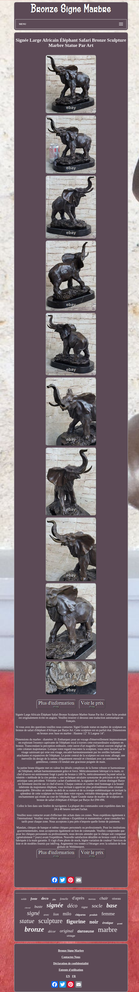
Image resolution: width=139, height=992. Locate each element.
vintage (71, 935)
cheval (28, 907)
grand (119, 923)
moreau (92, 899)
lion (56, 914)
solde (23, 898)
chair (104, 898)
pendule (93, 914)
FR (74, 976)
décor (52, 931)
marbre (107, 929)
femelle (64, 898)
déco (72, 906)
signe (84, 907)
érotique (107, 922)
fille (54, 899)
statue (26, 920)
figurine (75, 921)
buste (38, 906)
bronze (34, 929)
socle (97, 906)
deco (44, 898)
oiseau (116, 898)
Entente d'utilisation (71, 969)
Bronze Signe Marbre (71, 950)
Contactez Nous (71, 957)
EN (68, 976)
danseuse (85, 931)
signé (33, 913)
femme (108, 913)
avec (46, 914)
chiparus (80, 914)
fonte (34, 898)
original (66, 930)
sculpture (50, 920)
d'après (78, 897)
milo (67, 913)
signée (55, 905)
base (111, 905)
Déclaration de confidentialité (71, 963)
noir (93, 921)
